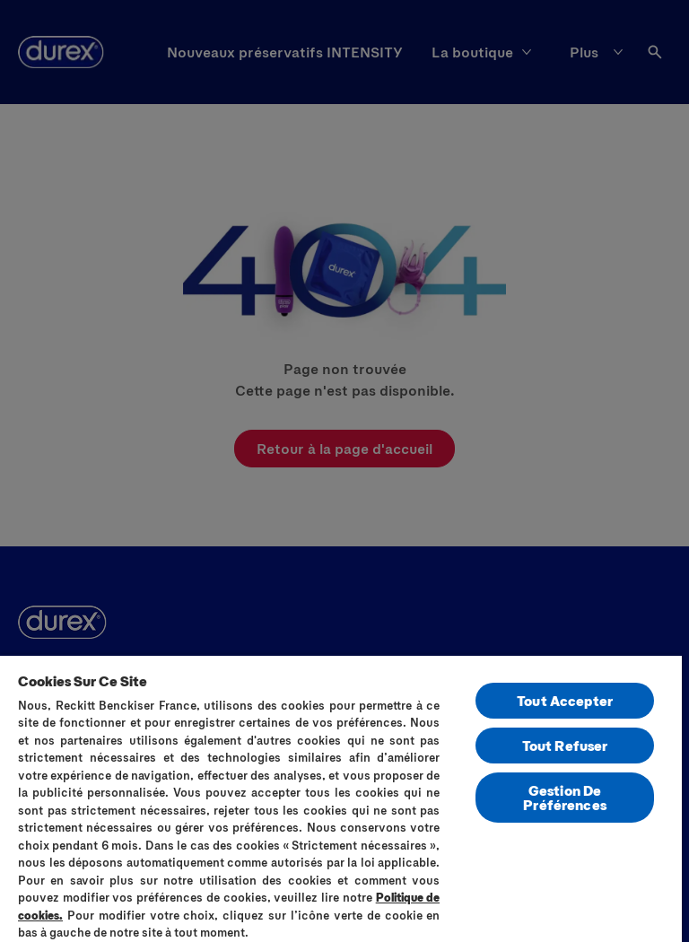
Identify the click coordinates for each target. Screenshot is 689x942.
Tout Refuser (565, 745)
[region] (341, 798)
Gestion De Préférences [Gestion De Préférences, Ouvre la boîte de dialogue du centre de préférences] (564, 797)
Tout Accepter (565, 700)
